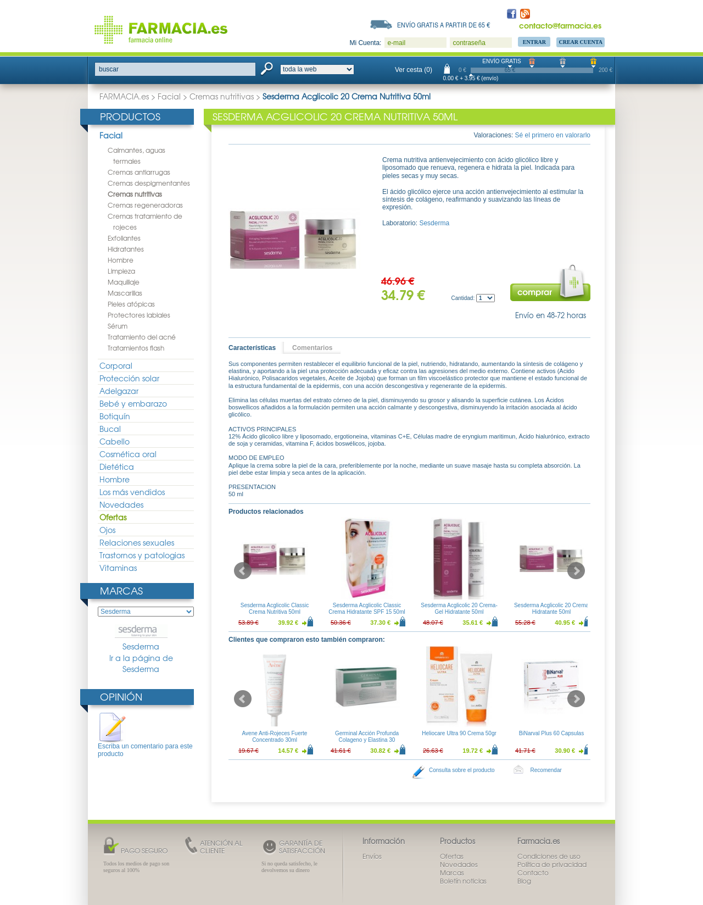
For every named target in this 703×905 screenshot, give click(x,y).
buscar (109, 69)
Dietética (116, 466)
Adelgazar (118, 390)
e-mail (396, 43)
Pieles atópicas (131, 304)
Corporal (115, 365)
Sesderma (141, 638)
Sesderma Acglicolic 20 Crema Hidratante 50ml (551, 608)
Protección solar (129, 378)
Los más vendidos (132, 491)
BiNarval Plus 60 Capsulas (551, 733)
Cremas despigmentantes (149, 183)
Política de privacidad (552, 864)
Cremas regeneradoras (145, 205)
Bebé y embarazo (133, 403)
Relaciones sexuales (136, 542)
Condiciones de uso (549, 856)
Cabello (114, 441)
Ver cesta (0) (413, 70)
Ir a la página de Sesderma (141, 663)
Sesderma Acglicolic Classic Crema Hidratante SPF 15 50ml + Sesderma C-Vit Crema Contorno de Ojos (366, 615)
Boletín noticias (463, 881)
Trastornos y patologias (142, 554)
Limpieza (121, 271)
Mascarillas (125, 293)
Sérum (117, 326)
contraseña (469, 43)
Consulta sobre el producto (462, 770)
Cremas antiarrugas (139, 172)
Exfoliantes (124, 238)
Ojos (107, 529)
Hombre (120, 260)
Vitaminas (118, 567)
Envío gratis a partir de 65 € (443, 25)
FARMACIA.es (124, 96)
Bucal (110, 428)
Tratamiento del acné (142, 337)
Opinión (121, 696)
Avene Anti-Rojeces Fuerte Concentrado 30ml (275, 736)
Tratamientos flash (136, 348)
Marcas (121, 590)
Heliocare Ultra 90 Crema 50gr (459, 733)
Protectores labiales (139, 315)
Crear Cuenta (580, 42)
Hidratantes (126, 249)
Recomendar (546, 770)
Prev (243, 571)
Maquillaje (124, 282)
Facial (169, 96)
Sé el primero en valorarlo (552, 135)
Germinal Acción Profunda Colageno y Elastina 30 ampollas (367, 739)
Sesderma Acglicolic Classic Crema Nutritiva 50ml (275, 608)
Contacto (533, 873)
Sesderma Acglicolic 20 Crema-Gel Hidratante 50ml (459, 608)
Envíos (372, 856)
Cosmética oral (128, 453)
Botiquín (114, 415)
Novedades (121, 504)
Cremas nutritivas (221, 96)
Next (576, 571)
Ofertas (112, 517)
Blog (524, 881)
